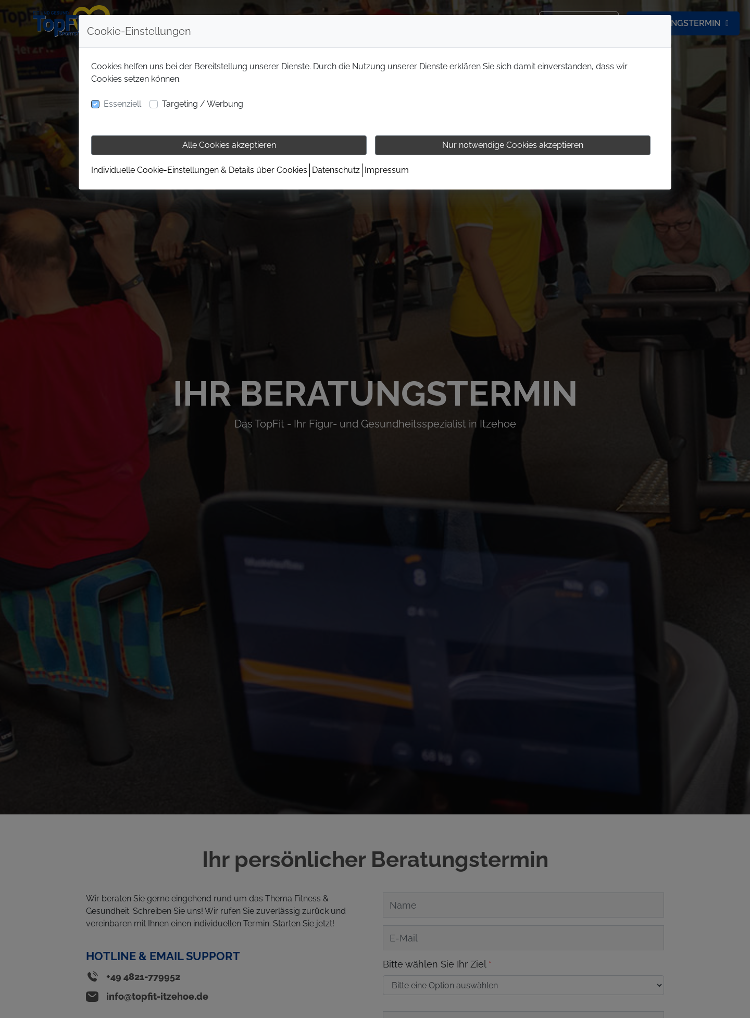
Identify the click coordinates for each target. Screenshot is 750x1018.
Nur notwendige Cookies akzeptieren (512, 145)
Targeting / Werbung (202, 104)
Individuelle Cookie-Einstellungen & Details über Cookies (199, 170)
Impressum (387, 170)
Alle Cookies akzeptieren (229, 145)
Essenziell (122, 104)
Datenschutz (336, 170)
